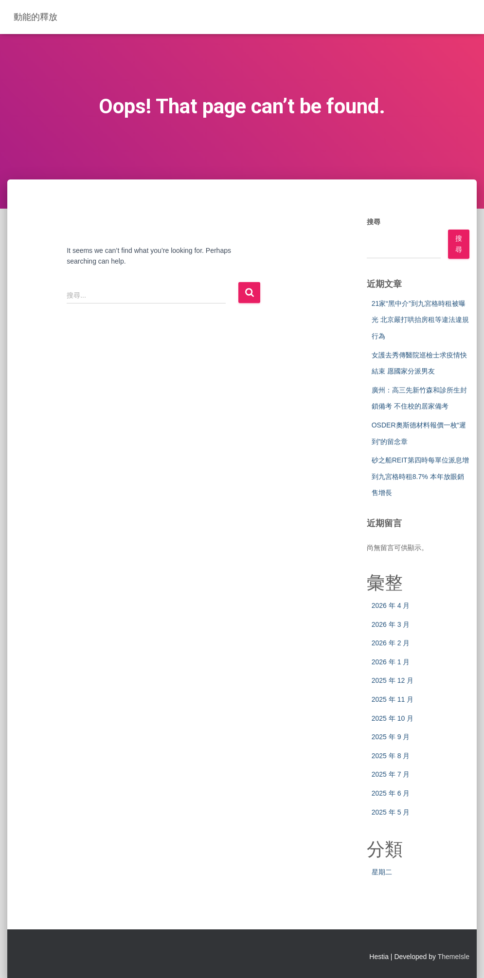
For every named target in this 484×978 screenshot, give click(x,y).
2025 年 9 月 (391, 737)
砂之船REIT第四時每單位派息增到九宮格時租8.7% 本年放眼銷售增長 (420, 476)
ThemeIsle (453, 956)
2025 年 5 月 (391, 812)
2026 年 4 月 (391, 605)
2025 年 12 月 (392, 680)
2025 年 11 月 (392, 699)
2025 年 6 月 (391, 793)
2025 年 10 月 (392, 718)
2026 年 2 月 (391, 643)
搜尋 (373, 222)
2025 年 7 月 (391, 774)
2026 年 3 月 (391, 624)
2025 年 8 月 (391, 756)
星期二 (382, 872)
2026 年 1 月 (391, 662)
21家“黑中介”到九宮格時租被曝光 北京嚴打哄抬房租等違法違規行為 (420, 320)
